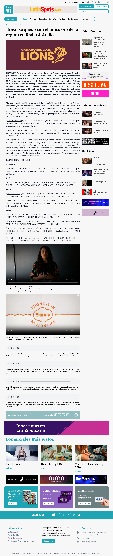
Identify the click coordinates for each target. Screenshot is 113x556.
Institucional (13, 532)
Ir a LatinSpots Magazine (73, 2)
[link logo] (8, 9)
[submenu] (96, 19)
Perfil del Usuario (15, 538)
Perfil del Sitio (13, 535)
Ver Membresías (85, 503)
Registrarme (86, 6)
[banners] (45, 9)
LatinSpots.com (32, 553)
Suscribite (12, 503)
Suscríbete (10, 19)
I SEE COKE (12, 201)
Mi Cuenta (101, 6)
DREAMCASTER (13, 194)
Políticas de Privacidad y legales (21, 541)
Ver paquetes (48, 503)
